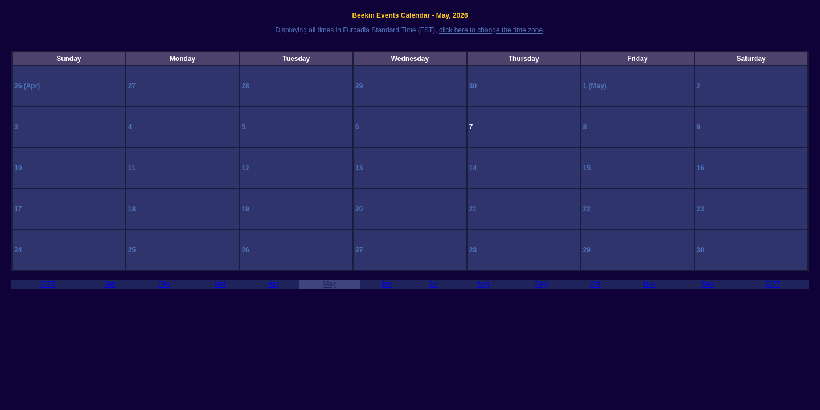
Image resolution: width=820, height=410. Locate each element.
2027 (772, 284)
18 (132, 209)
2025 (47, 284)
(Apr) (32, 86)
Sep (541, 284)
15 (587, 168)
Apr (273, 284)
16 (700, 168)
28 (245, 86)
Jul (433, 284)
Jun (386, 284)
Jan (109, 284)
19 (245, 209)
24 (18, 250)
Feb (164, 284)
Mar (220, 284)
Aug (483, 284)
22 (587, 209)
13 (359, 168)
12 (245, 168)
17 (18, 209)
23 (700, 209)
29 (359, 86)
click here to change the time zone (491, 30)
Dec (707, 284)
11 (132, 168)
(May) (597, 86)
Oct (595, 284)
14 (473, 168)
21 (473, 209)
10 (18, 168)
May (329, 284)
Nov (649, 284)
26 (19, 86)
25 (132, 250)
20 (359, 209)
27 (132, 86)
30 (473, 86)
